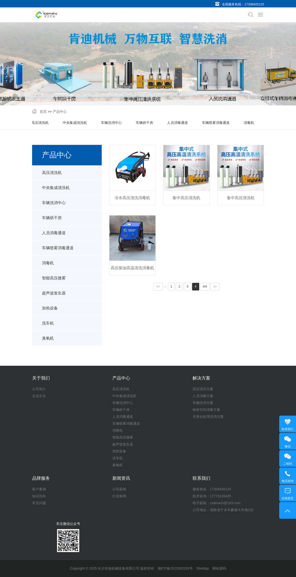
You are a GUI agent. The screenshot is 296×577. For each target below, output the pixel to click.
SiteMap (202, 568)
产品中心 (60, 112)
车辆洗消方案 (203, 403)
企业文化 (39, 396)
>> (215, 286)
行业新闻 (119, 496)
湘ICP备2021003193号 (175, 568)
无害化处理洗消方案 (208, 417)
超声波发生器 (54, 293)
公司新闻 (119, 489)
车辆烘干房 (144, 123)
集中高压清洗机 (186, 198)
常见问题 (39, 503)
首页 (43, 112)
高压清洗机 (40, 123)
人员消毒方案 (203, 396)
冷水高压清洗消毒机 (132, 198)
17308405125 (254, 4)
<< (158, 286)
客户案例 (39, 489)
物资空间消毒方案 (206, 410)
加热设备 (50, 308)
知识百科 (39, 496)
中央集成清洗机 (75, 123)
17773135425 (220, 496)
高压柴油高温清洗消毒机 (132, 268)
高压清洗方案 (203, 389)
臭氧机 (48, 338)
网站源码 (219, 568)
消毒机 (249, 123)
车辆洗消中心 (111, 123)
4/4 (205, 286)
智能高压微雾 (54, 278)
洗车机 (48, 323)
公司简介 (39, 389)
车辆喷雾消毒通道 (216, 123)
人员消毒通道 (177, 123)
